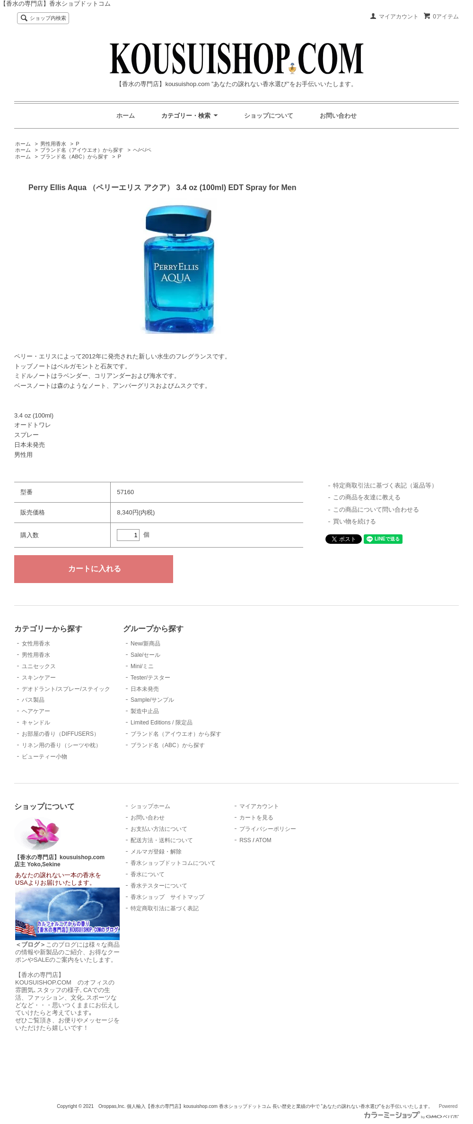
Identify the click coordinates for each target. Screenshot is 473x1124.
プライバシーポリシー (267, 829)
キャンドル (36, 722)
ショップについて (268, 115)
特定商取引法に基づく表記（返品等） (385, 485)
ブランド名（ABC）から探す (74, 156)
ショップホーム (150, 806)
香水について (148, 874)
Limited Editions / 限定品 (162, 722)
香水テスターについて (159, 885)
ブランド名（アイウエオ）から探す (81, 150)
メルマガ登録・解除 (156, 851)
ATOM (263, 840)
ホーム (125, 115)
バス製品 (33, 700)
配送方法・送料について (162, 840)
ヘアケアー (36, 711)
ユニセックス (39, 666)
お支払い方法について (159, 829)
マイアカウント (399, 16)
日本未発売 (145, 689)
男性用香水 (53, 144)
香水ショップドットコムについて (173, 863)
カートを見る (256, 817)
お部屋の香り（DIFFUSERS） (60, 734)
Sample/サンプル (152, 700)
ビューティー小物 (44, 756)
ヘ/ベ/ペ (142, 150)
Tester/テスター (150, 677)
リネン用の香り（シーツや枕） (61, 745)
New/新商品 (145, 643)
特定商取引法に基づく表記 (165, 908)
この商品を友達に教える (367, 497)
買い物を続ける (354, 521)
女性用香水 (36, 643)
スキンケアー (39, 677)
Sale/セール (145, 655)
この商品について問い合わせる (376, 509)
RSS (245, 840)
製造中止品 (145, 711)
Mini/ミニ (142, 666)
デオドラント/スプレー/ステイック (66, 689)
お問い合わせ (338, 115)
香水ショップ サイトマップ (167, 897)
